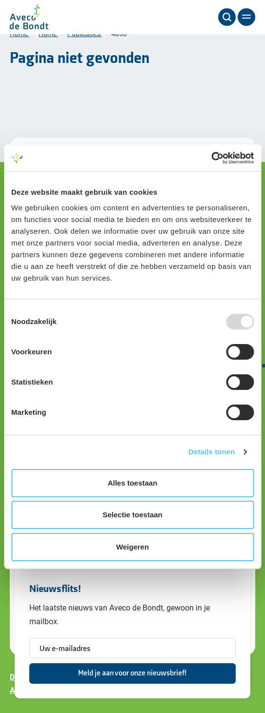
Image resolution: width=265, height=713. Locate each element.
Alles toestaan (133, 483)
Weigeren (132, 547)
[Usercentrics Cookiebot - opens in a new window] (211, 158)
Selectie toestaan (132, 514)
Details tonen (211, 452)
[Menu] (246, 17)
